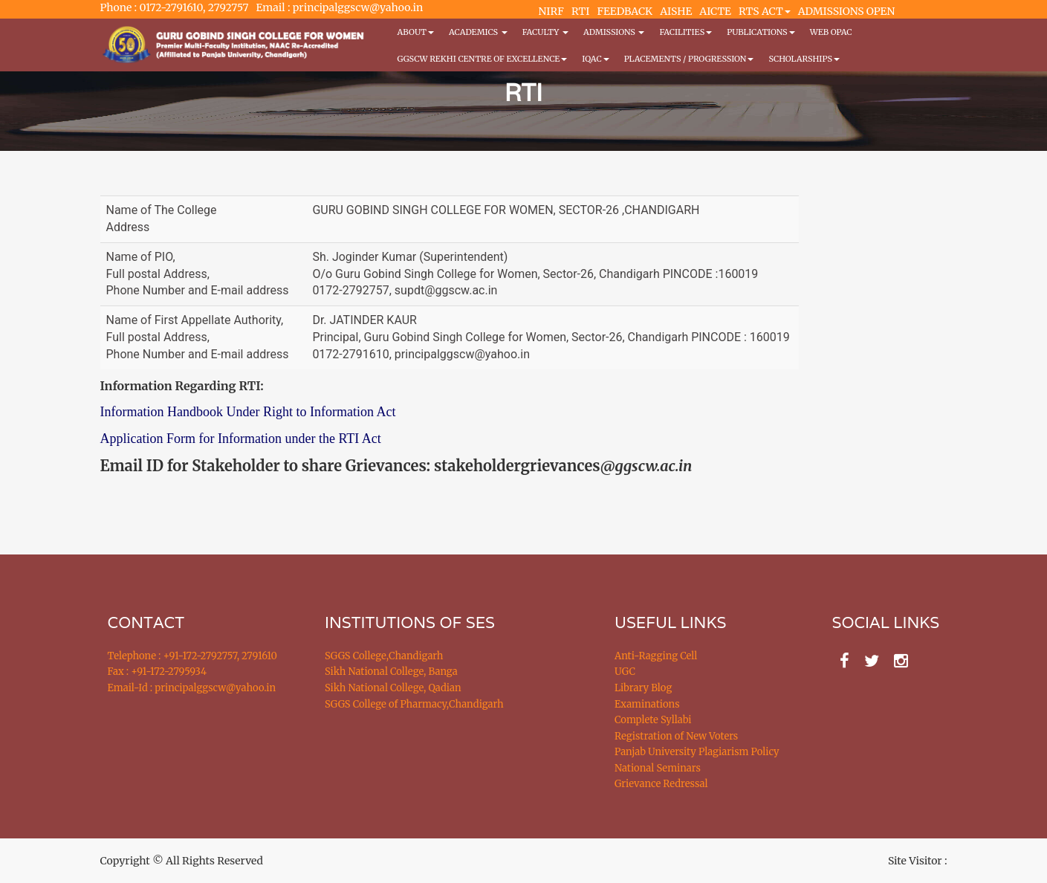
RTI (580, 11)
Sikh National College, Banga (391, 671)
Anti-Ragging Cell (656, 656)
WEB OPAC (831, 32)
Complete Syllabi (653, 720)
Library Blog (643, 688)
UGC (625, 671)
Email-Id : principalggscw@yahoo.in (192, 688)
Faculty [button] (545, 32)
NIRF (551, 11)
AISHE (676, 11)
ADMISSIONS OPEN (846, 11)
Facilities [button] (685, 32)
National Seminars (658, 768)
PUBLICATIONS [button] (760, 32)
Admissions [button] (613, 32)
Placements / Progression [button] (689, 59)
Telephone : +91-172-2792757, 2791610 (192, 656)
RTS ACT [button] (765, 11)
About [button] (416, 32)
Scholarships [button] (804, 59)
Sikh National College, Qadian (393, 688)
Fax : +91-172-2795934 (157, 671)
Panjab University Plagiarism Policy (697, 751)
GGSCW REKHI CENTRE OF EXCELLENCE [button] (483, 59)
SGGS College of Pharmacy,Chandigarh (414, 704)
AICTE (715, 11)
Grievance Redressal (661, 783)
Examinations (647, 704)
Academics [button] (478, 32)
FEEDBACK (624, 11)
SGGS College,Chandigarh (384, 656)
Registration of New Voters (676, 736)
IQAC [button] (595, 59)
